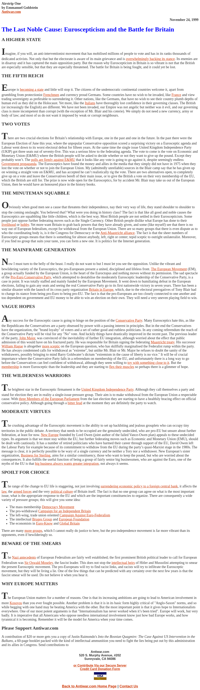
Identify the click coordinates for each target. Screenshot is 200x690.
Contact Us (129, 686)
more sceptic (51, 346)
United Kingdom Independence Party (107, 389)
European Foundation (74, 519)
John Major (27, 338)
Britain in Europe (101, 290)
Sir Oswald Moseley (38, 563)
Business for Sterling (35, 455)
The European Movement (169, 269)
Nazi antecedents (24, 557)
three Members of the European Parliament (49, 399)
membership (10, 367)
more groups (33, 531)
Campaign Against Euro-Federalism (85, 515)
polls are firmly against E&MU (53, 160)
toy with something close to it (148, 363)
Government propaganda (19, 164)
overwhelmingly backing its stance (150, 59)
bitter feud (75, 403)
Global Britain (69, 523)
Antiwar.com (11, 12)
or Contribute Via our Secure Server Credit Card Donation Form (100, 667)
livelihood (9, 225)
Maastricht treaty (162, 342)
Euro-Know (44, 523)
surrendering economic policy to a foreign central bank (139, 486)
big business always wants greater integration (67, 464)
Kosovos (16, 603)
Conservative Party (129, 320)
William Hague (12, 346)
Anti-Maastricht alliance (117, 233)
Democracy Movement (58, 507)
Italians (90, 103)
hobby (25, 225)
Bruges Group (42, 519)
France (176, 95)
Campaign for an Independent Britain (64, 511)
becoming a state (32, 90)
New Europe (49, 435)
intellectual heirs (123, 563)
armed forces (22, 491)
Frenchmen (51, 95)
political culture (62, 491)
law (4, 491)
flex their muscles (121, 367)
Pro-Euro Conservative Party (31, 277)
